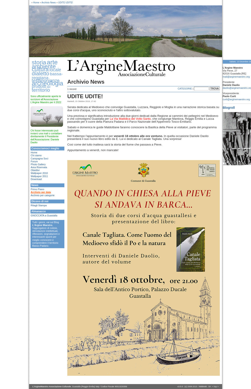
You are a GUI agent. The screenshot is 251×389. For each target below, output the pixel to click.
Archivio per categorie (43, 195)
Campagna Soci (39, 158)
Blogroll (229, 107)
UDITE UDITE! (65, 2)
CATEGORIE (185, 88)
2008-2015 (192, 386)
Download (36, 179)
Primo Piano (37, 189)
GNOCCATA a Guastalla (44, 215)
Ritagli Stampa (39, 205)
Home (36, 2)
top (215, 386)
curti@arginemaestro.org (236, 99)
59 (209, 386)
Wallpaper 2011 (39, 176)
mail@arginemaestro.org (236, 76)
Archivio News (48, 2)
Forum (34, 161)
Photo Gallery (38, 164)
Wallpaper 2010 (39, 173)
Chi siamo (36, 155)
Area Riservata (39, 167)
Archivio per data (41, 192)
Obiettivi (35, 170)
